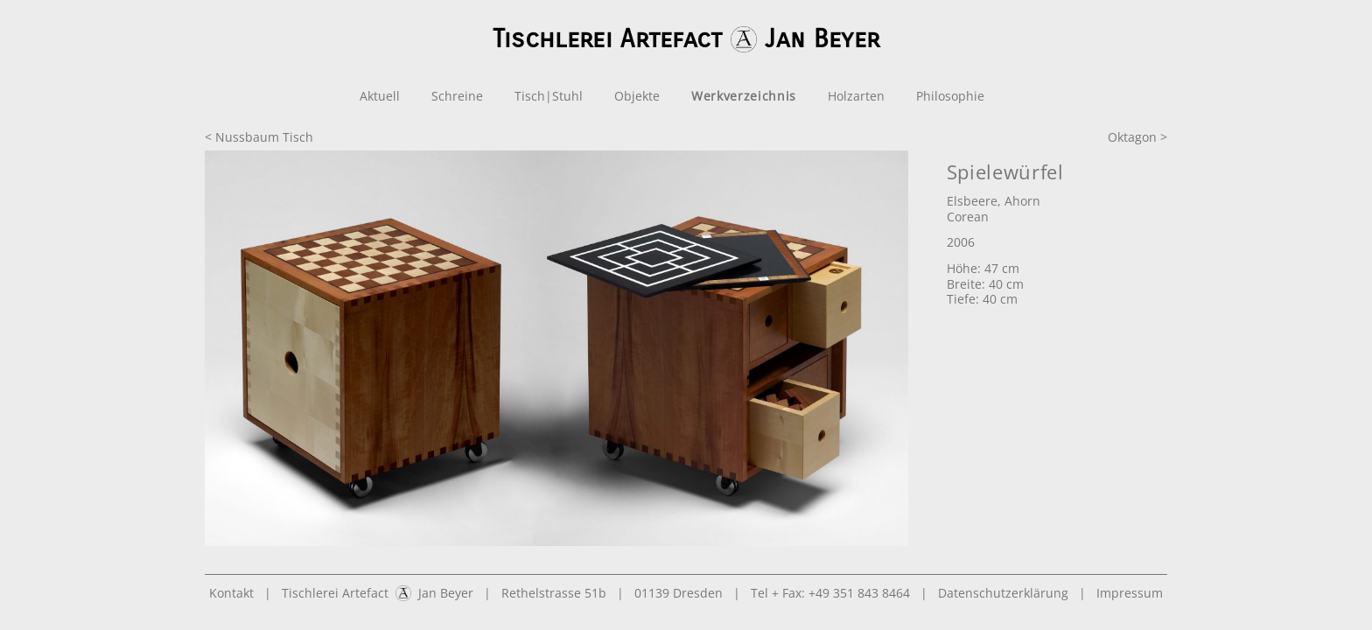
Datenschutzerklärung (1003, 592)
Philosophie (950, 96)
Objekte (637, 96)
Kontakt (231, 592)
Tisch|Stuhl (548, 96)
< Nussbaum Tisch (259, 137)
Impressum (1129, 592)
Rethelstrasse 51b (553, 592)
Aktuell (380, 96)
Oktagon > (1137, 137)
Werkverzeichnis (743, 96)
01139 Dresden (678, 592)
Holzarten (856, 96)
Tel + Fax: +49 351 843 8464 (830, 592)
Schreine (457, 96)
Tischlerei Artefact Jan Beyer (377, 592)
